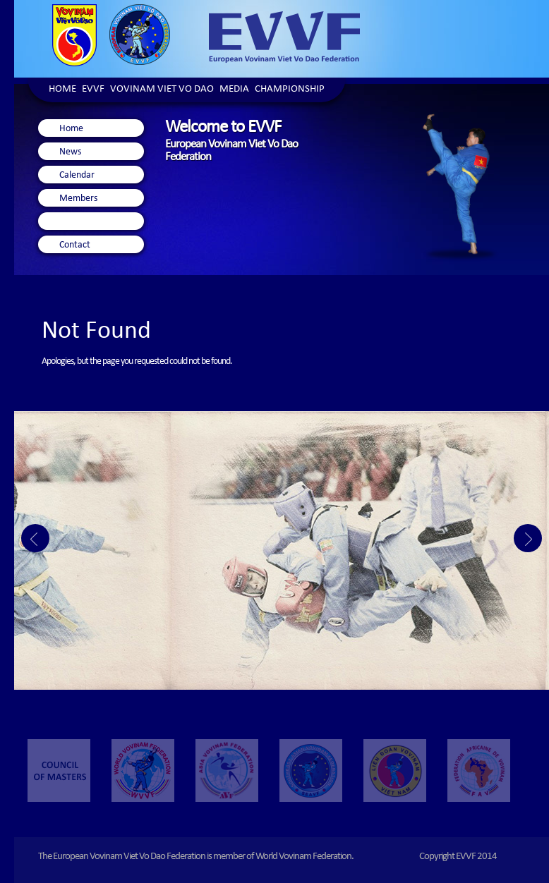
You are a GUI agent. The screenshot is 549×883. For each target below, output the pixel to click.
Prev (35, 538)
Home (62, 90)
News (70, 152)
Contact (74, 245)
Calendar (77, 175)
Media (234, 90)
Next (528, 538)
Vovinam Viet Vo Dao (162, 90)
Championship (290, 90)
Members (78, 199)
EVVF (93, 90)
